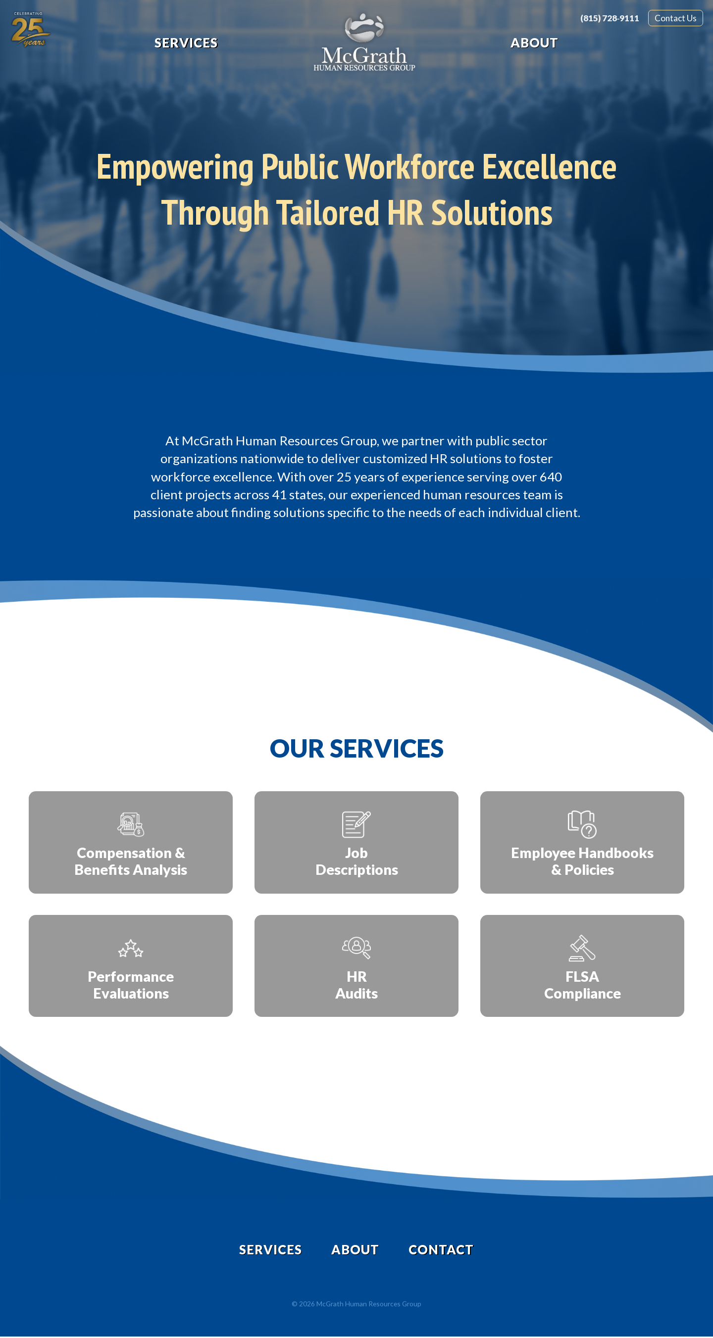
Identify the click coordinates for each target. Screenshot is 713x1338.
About (534, 42)
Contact (442, 1250)
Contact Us (676, 18)
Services (186, 42)
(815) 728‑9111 (610, 18)
